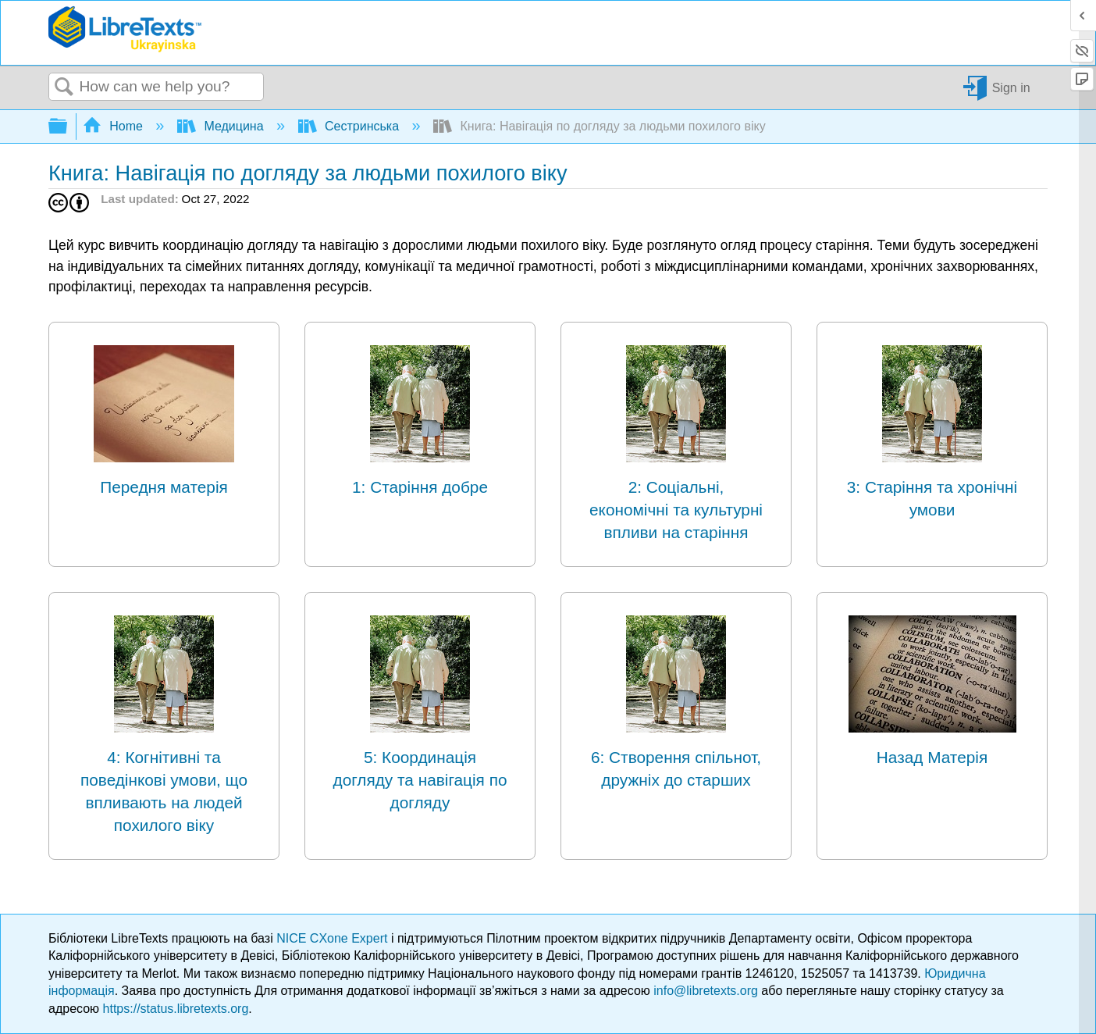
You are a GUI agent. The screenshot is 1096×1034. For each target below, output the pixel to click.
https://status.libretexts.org (176, 1008)
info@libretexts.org (705, 990)
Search (64, 87)
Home (115, 126)
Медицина (222, 126)
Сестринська (350, 126)
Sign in (1011, 87)
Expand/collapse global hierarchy (68, 126)
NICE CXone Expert (333, 938)
